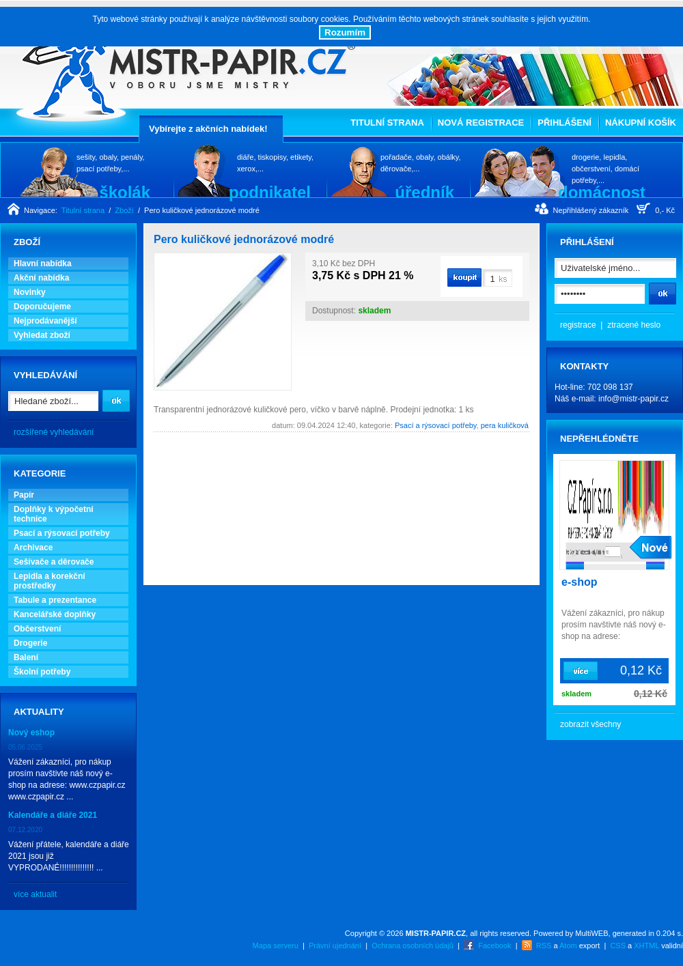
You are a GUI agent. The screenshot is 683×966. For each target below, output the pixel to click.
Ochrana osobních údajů (413, 945)
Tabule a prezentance (55, 600)
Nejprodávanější (45, 321)
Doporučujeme (42, 306)
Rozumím (344, 32)
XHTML (646, 945)
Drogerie (30, 643)
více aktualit (35, 894)
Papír (24, 495)
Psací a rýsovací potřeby (62, 533)
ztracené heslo (633, 325)
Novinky (30, 292)
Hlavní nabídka (43, 263)
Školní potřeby (42, 672)
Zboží (124, 210)
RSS (544, 945)
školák (124, 192)
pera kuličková (505, 425)
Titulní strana (387, 122)
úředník (424, 192)
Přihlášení (564, 122)
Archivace (33, 547)
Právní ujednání (335, 945)
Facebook (494, 945)
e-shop (579, 582)
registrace (578, 325)
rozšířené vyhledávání (54, 432)
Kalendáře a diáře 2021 (52, 815)
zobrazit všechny (590, 724)
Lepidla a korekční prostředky (49, 581)
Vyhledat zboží (42, 335)
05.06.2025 (25, 747)
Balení (26, 657)
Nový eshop (31, 732)
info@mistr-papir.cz (633, 398)
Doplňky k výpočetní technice (54, 514)
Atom (568, 945)
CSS (618, 945)
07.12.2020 (25, 830)
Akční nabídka (41, 278)
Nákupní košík (640, 122)
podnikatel (270, 192)
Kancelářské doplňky (55, 614)
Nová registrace (481, 122)
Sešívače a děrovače (54, 562)
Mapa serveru (275, 945)
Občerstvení (37, 629)
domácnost (601, 192)
